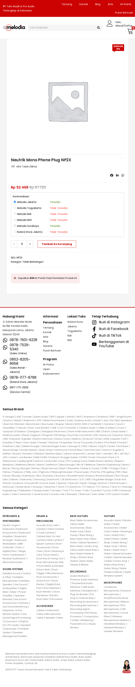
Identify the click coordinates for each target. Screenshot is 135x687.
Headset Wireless (114, 627)
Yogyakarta (75, 331)
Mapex (119, 461)
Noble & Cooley (90, 468)
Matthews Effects (25, 464)
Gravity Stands (28, 450)
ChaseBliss (9, 427)
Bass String (86, 535)
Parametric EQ (78, 624)
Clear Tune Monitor (39, 427)
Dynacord (105, 435)
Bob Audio (48, 424)
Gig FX (102, 446)
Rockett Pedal (76, 475)
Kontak (83, 4)
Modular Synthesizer (14, 558)
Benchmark (33, 424)
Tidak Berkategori (32, 262)
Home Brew (76, 450)
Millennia (91, 464)
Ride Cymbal (54, 540)
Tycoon (107, 490)
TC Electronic (73, 486)
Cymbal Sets (43, 536)
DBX (98, 431)
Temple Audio (41, 490)
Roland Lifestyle (105, 475)
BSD (70, 340)
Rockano (61, 475)
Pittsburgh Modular (62, 472)
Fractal (122, 442)
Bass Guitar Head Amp (84, 550)
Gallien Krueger (31, 446)
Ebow (128, 435)
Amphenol (89, 416)
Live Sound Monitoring (15, 606)
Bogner (60, 424)
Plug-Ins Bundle (79, 594)
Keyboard (8, 529)
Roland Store (75, 322)
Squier (83, 483)
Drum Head (50, 554)
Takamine (49, 486)
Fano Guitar (30, 442)
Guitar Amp (119, 550)
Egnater (26, 438)
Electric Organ (11, 525)
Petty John (31, 472)
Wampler (72, 494)
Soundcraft (31, 483)
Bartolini (19, 424)
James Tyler (94, 453)
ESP (125, 438)
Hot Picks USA (92, 450)
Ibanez (17, 453)
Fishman (54, 442)
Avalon (98, 420)
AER (52, 416)
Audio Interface (79, 576)
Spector (62, 483)
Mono (126, 464)
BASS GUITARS (79, 516)
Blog (97, 4)
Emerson (88, 438)
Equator (116, 438)
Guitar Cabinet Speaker (118, 557)
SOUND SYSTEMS (13, 569)
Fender (43, 442)
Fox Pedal (110, 442)
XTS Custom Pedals (118, 494)
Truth (86, 490)
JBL (115, 453)
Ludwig (76, 461)
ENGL (107, 438)
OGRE (104, 468)
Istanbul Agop (54, 453)
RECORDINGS (78, 571)
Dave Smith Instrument (81, 431)
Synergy (37, 486)
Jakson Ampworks (74, 453)
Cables (40, 610)
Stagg (92, 483)
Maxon (41, 464)
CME (54, 427)
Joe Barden (25, 457)
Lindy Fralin (51, 461)
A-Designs (9, 416)
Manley (109, 461)
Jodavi (13, 457)
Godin (111, 446)
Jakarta (72, 326)
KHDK (44, 457)
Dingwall (47, 435)
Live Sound (21, 584)
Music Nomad (50, 468)
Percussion (56, 599)
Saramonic (53, 479)
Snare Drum (43, 580)
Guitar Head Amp (114, 564)
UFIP (116, 490)
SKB (88, 479)
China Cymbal (55, 529)
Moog (15, 468)
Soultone (18, 483)
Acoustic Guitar (112, 520)
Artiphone (29, 420)
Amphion (103, 416)
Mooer (6, 468)
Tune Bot (96, 490)
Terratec (56, 490)
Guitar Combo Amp (116, 561)
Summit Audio (118, 483)
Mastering (87, 620)
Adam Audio (41, 416)
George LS (74, 446)
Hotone (106, 450)
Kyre (111, 457)
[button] (129, 31)
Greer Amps (46, 450)
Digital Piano (10, 551)
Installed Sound (11, 573)
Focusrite (87, 442)
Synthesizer (17, 554)
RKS (39, 475)
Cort (61, 427)
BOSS (78, 424)
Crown (121, 427)
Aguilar (61, 416)
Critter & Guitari (106, 427)
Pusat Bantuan (52, 350)
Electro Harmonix (43, 438)
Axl (111, 420)
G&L (18, 446)
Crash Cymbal (46, 532)
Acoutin (27, 416)
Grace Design (10, 450)
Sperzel (73, 483)
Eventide (7, 442)
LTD (68, 461)
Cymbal (40, 529)
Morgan (25, 468)
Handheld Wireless (115, 624)
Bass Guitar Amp (79, 538)
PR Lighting (108, 472)
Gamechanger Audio (54, 446)
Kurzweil (102, 457)
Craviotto (71, 427)
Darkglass (34, 431)
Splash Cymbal (45, 543)
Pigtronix (44, 472)
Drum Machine (51, 588)
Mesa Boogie (67, 464)
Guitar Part (118, 535)
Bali (70, 335)
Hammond (61, 450)
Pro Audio (13, 625)
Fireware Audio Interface (84, 579)
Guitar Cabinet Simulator (118, 553)
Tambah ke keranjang (57, 244)
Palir (123, 468)
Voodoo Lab (57, 494)
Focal (77, 442)
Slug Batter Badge (102, 479)
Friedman (8, 446)
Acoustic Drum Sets (47, 525)
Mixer (14, 592)
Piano (19, 547)
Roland (90, 475)
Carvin (119, 424)
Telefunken (24, 490)
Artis (110, 4)
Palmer (7, 472)
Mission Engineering (109, 464)
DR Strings (60, 435)
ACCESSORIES (44, 606)
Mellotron (52, 464)
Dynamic (118, 435)
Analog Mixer (10, 588)
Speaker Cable (54, 617)
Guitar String (119, 542)
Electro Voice (62, 438)
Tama (60, 486)
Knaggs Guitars (69, 457)
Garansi (47, 346)
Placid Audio (82, 472)
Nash (63, 468)
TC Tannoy (103, 486)
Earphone (8, 610)
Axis (106, 420)
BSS (85, 424)
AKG (79, 416)
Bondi (69, 424)
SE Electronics (70, 479)
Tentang (67, 4)
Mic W (80, 464)
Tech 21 (115, 486)
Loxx (61, 461)
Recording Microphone (83, 605)
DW (96, 435)
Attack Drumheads (54, 420)
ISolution (28, 453)
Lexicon (39, 461)
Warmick (84, 494)
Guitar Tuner (111, 546)
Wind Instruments (12, 562)
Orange (114, 468)
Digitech (36, 435)
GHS (84, 446)
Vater (14, 494)
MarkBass (8, 464)
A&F (19, 416)
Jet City (124, 453)
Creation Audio (87, 427)
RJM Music (29, 475)
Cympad (8, 431)
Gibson (93, 446)
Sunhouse (8, 486)
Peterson (18, 472)
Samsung (39, 479)
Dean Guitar (119, 431)
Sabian (14, 479)
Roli (118, 475)
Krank (92, 457)
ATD (39, 420)
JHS (5, 457)
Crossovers (10, 621)
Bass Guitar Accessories (84, 520)
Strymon (103, 483)
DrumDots (86, 435)
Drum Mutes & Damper (51, 566)
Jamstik (107, 453)
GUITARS (109, 516)
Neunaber (73, 468)
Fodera (99, 442)
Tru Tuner (76, 490)
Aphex (17, 420)
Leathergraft (25, 461)
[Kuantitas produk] (22, 244)
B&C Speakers (123, 420)
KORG (84, 457)
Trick (66, 490)
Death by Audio (11, 435)
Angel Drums (124, 416)
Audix (70, 420)
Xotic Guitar (98, 494)
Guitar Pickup (111, 538)
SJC (82, 479)
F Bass (18, 442)
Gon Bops (122, 446)
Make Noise (96, 461)
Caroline (109, 424)
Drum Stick (44, 569)
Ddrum (106, 431)
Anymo (8, 420)
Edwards (15, 438)
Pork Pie (95, 472)
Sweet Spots (23, 486)
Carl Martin (95, 424)
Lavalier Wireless (113, 631)
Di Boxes (23, 603)
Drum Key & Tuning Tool (49, 558)
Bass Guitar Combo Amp (84, 546)
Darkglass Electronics (54, 431)
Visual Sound (41, 494)
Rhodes (16, 475)
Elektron (76, 438)
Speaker (26, 625)
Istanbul (39, 453)
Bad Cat (8, 424)
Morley (36, 468)
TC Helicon (89, 486)
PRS (118, 472)
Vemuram (25, 494)
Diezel (25, 435)
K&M (36, 457)
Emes (99, 438)
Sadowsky (26, 479)
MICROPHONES (113, 582)
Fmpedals (66, 442)
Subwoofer (10, 628)
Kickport (54, 457)
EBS (6, 438)
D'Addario (20, 431)
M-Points (125, 4)
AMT (112, 416)
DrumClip (73, 435)
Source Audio (48, 483)
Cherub (21, 427)
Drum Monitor (44, 591)
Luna (84, 461)
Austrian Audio (83, 420)
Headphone (90, 590)
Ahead (71, 416)
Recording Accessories (83, 601)
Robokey (48, 475)
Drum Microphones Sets (50, 562)
